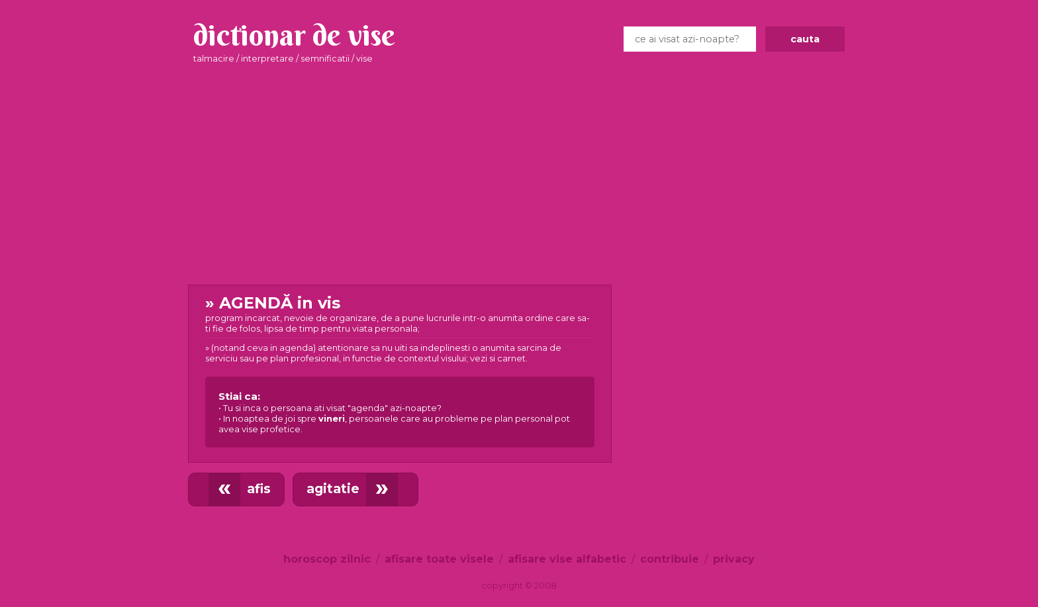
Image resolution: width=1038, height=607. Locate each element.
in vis (399, 370)
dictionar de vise (294, 35)
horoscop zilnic (327, 559)
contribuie (669, 559)
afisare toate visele (439, 559)
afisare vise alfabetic (567, 559)
